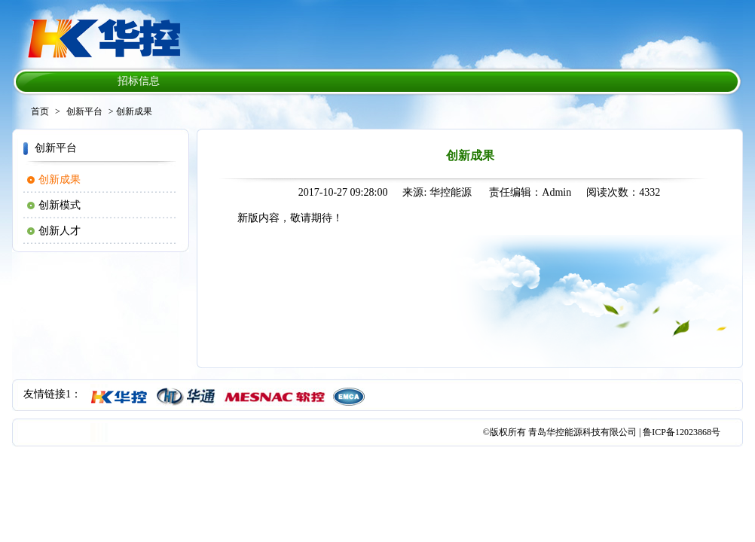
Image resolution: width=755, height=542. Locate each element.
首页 (40, 111)
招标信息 (139, 81)
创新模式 (59, 205)
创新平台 (84, 111)
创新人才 (59, 230)
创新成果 (59, 179)
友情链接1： (52, 394)
